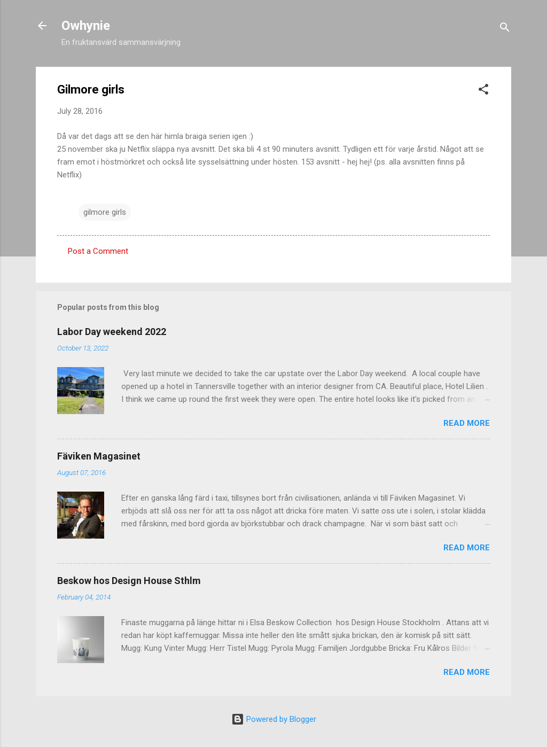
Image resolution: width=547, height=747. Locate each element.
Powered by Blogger (273, 719)
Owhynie (85, 25)
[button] (483, 91)
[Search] (504, 29)
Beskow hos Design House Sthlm (129, 580)
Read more (466, 423)
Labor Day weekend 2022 (111, 331)
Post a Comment (98, 251)
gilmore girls (104, 212)
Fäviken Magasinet (98, 456)
